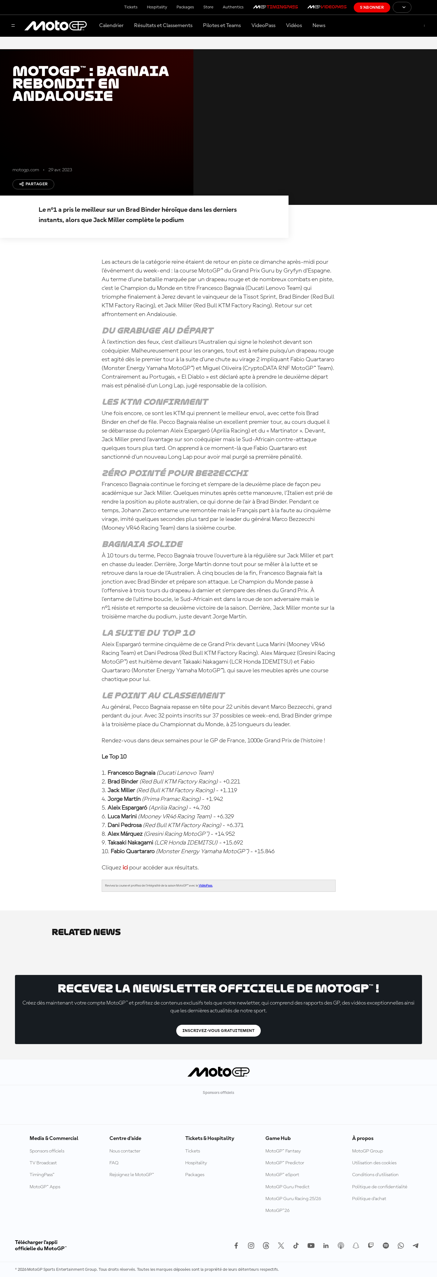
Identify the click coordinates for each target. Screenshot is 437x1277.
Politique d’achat (369, 1198)
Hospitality (157, 7)
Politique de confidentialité (379, 1187)
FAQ (114, 1163)
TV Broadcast (43, 1163)
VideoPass (263, 25)
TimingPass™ (42, 1174)
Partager (33, 184)
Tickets (131, 7)
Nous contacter (124, 1151)
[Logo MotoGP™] (55, 26)
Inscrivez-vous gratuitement (218, 1031)
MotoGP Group (367, 1151)
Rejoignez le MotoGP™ (131, 1174)
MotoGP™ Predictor (284, 1163)
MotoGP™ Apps (45, 1187)
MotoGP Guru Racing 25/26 (293, 1198)
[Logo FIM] (424, 7)
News (319, 25)
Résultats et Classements (163, 25)
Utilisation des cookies (374, 1163)
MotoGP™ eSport (282, 1174)
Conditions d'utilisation (375, 1174)
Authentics (233, 7)
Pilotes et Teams (222, 25)
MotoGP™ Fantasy (283, 1151)
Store (208, 7)
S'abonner (372, 7)
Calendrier (111, 25)
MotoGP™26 (277, 1210)
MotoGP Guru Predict (287, 1187)
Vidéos (294, 25)
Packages (185, 7)
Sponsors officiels (47, 1151)
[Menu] (13, 26)
